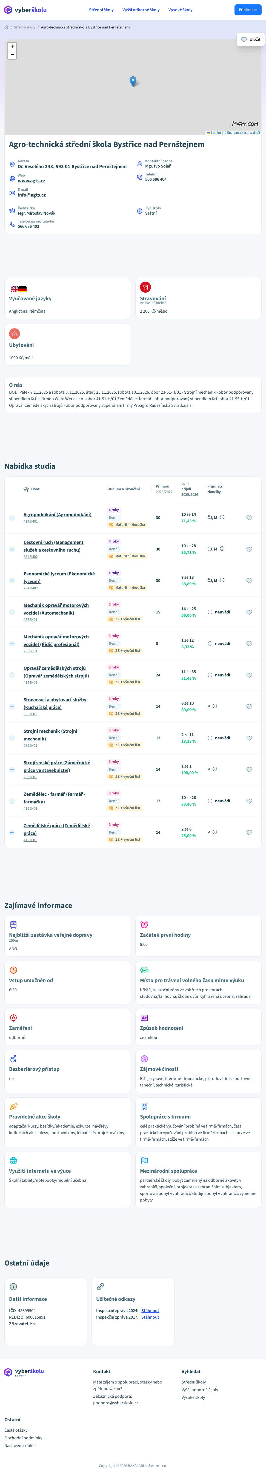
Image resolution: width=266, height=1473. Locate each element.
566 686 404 (156, 179)
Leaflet (214, 133)
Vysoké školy (180, 10)
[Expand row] (12, 517)
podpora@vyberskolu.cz (115, 1403)
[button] (133, 81)
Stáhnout (150, 1311)
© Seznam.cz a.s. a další (242, 133)
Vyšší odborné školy (141, 10)
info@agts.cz (32, 195)
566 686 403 (28, 226)
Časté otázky (15, 1430)
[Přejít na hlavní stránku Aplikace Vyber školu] (25, 9)
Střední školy (101, 10)
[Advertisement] (133, 252)
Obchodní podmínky (23, 1438)
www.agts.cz (31, 180)
